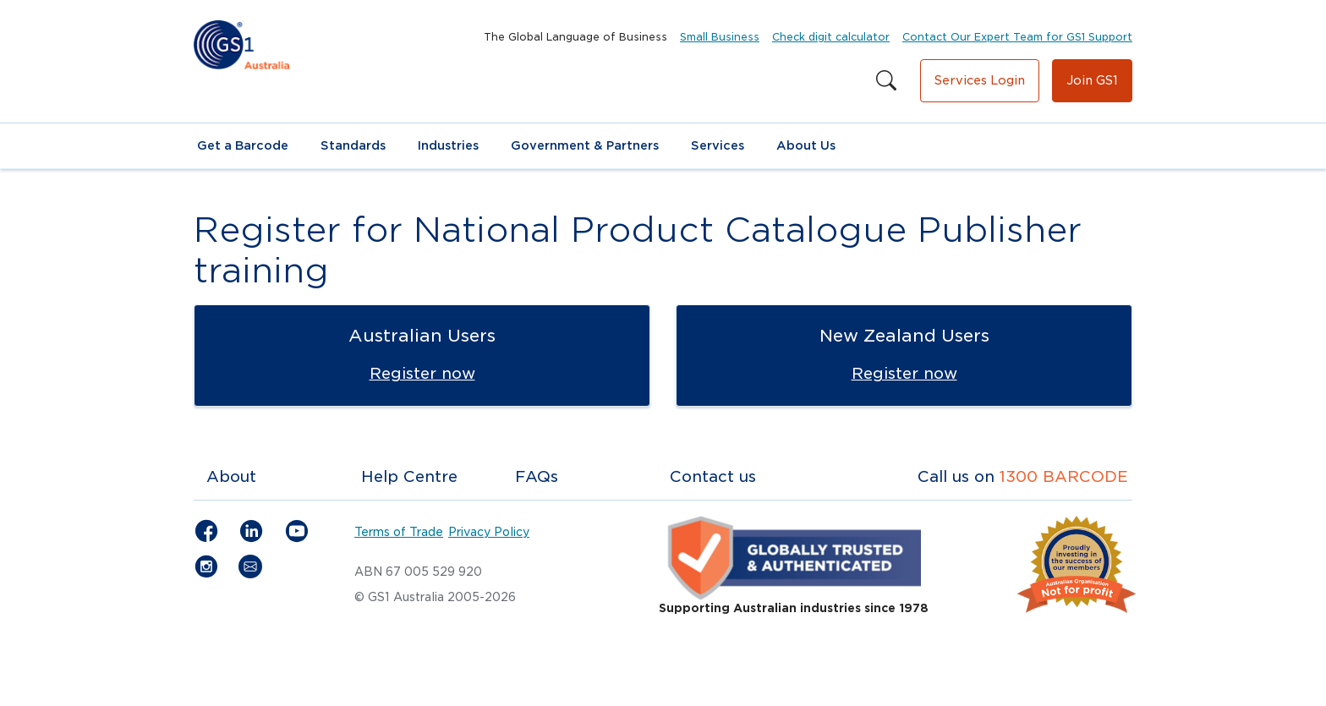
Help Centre (409, 476)
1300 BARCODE (1064, 476)
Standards (353, 145)
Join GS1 (1092, 80)
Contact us (713, 476)
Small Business (719, 36)
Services (717, 145)
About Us (806, 145)
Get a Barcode (242, 145)
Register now (422, 373)
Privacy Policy (488, 532)
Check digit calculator (831, 36)
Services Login (979, 80)
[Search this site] (886, 81)
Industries (448, 145)
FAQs (536, 476)
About (231, 476)
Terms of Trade (398, 532)
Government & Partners (585, 145)
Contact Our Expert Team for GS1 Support (1017, 36)
